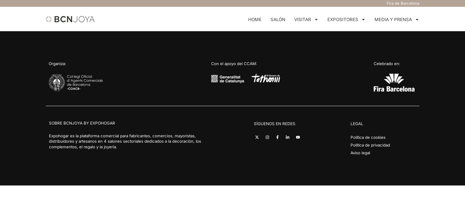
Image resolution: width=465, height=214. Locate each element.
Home (255, 19)
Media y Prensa (397, 19)
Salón (277, 19)
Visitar (306, 19)
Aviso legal (360, 152)
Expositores (346, 19)
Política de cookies (368, 137)
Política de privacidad (370, 145)
